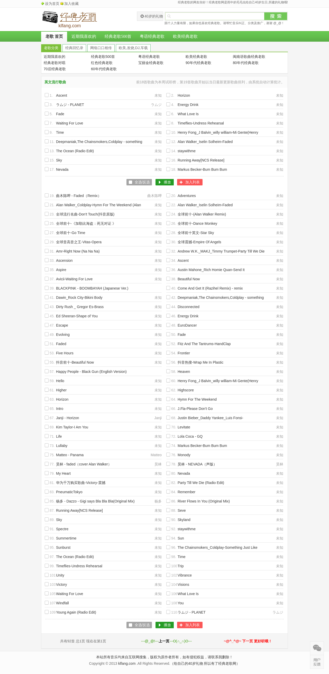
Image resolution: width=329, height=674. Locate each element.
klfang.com (127, 663)
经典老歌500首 (118, 36)
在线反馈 (317, 662)
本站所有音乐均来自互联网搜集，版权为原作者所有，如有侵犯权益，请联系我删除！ (164, 657)
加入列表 (192, 182)
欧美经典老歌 (185, 36)
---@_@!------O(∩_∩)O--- (166, 641)
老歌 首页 (54, 36)
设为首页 (52, 4)
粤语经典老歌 (152, 36)
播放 (167, 182)
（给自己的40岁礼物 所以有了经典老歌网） (205, 663)
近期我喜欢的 (83, 36)
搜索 (275, 16)
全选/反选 (142, 182)
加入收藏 (71, 4)
